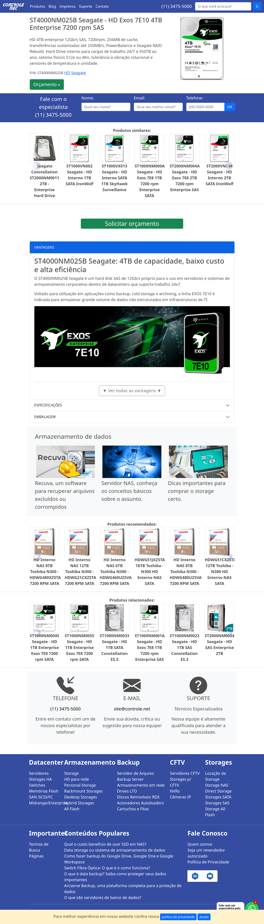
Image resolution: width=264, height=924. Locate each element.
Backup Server (130, 779)
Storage (71, 773)
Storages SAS (217, 802)
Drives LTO (127, 791)
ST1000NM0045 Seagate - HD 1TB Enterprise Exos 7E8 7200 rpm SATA (44, 647)
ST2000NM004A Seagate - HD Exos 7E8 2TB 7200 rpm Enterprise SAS (184, 177)
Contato (102, 6)
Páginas (36, 856)
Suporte (85, 6)
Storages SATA (218, 797)
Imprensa (68, 6)
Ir (257, 6)
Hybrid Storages (79, 802)
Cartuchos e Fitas (133, 808)
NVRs (174, 791)
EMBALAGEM (45, 416)
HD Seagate (75, 72)
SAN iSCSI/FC (41, 797)
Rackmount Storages (83, 791)
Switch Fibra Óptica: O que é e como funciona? (107, 867)
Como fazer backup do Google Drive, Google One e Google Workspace (118, 859)
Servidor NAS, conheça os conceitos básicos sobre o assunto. (129, 490)
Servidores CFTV (184, 773)
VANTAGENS (44, 247)
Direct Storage (218, 791)
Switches (37, 785)
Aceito (204, 917)
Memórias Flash (44, 791)
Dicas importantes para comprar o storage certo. (196, 490)
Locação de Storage (215, 776)
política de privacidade (178, 917)
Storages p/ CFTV (180, 782)
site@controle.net (132, 709)
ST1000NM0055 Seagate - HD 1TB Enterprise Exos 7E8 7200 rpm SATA (79, 647)
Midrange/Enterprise (44, 802)
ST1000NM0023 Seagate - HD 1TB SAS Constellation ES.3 (184, 647)
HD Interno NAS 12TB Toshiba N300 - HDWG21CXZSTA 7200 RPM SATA (80, 571)
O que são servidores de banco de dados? (102, 897)
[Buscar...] (223, 6)
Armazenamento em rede (140, 785)
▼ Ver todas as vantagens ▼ (132, 391)
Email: (139, 98)
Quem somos (199, 844)
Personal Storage (80, 785)
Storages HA (40, 779)
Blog (52, 6)
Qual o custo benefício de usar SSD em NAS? (105, 844)
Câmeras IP (180, 797)
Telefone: (194, 98)
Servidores (39, 773)
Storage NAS (216, 785)
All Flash (71, 808)
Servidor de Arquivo (135, 773)
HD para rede (76, 779)
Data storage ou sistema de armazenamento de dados (114, 850)
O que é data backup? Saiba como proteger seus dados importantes (115, 876)
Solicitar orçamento (132, 223)
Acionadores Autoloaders (140, 802)
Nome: (87, 98)
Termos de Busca (39, 847)
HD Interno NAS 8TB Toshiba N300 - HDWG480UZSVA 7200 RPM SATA (185, 571)
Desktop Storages (80, 797)
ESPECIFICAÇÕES (48, 405)
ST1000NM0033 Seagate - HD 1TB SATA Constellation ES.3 (114, 647)
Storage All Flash (215, 811)
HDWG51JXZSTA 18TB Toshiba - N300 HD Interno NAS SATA (150, 571)
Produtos (37, 6)
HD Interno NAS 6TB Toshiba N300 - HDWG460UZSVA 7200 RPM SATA (115, 571)
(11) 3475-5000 (176, 6)
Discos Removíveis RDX (138, 797)
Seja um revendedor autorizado (206, 853)
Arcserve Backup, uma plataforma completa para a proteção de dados (122, 888)
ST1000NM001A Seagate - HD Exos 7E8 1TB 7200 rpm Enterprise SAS (149, 647)
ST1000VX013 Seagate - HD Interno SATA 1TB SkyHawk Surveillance (114, 177)
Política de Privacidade (208, 862)
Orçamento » (46, 84)
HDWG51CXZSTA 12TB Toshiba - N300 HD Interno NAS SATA (220, 571)
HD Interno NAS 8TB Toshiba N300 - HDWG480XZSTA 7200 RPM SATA (45, 571)
